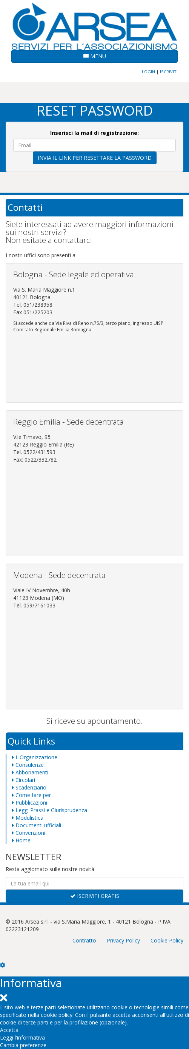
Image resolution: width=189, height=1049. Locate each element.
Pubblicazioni (29, 802)
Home (21, 840)
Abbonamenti (30, 772)
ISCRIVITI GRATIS (94, 895)
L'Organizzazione (34, 757)
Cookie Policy (167, 940)
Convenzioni (28, 832)
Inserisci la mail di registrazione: (94, 132)
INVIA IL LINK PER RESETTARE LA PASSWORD (95, 157)
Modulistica (27, 817)
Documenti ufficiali (36, 825)
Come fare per (31, 795)
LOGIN (148, 71)
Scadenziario (29, 787)
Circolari (23, 779)
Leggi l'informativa (22, 1037)
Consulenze (28, 764)
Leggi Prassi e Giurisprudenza (49, 810)
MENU (94, 56)
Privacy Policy (123, 940)
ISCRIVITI (169, 71)
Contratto (84, 940)
